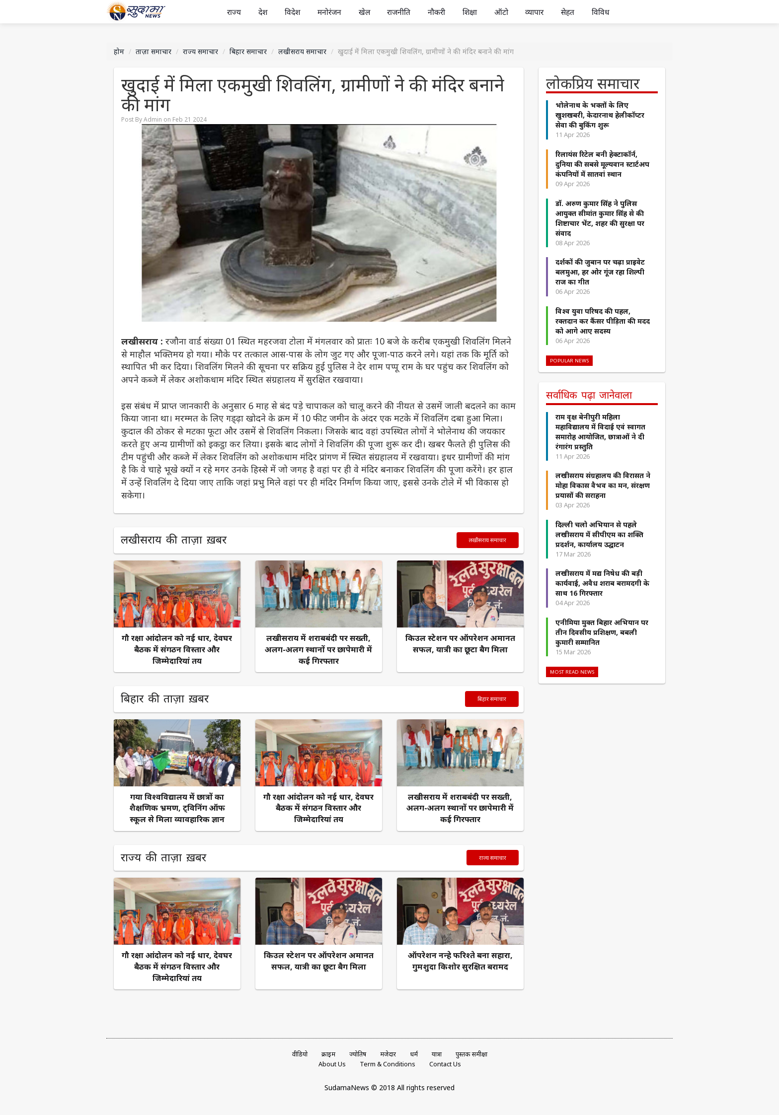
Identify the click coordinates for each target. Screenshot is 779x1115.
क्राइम (328, 1054)
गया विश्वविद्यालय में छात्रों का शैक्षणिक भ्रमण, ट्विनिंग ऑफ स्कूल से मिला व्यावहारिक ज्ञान (177, 808)
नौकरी (436, 12)
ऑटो (501, 12)
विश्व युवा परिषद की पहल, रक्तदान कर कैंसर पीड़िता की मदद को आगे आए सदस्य (602, 320)
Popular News (569, 360)
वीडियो (300, 1054)
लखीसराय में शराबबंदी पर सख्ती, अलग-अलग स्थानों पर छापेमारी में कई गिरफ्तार (318, 649)
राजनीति (398, 12)
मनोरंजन (329, 12)
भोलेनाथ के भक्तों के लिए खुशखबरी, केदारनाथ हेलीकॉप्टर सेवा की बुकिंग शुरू (599, 115)
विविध (600, 12)
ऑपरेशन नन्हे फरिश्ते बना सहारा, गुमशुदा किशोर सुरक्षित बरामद (460, 961)
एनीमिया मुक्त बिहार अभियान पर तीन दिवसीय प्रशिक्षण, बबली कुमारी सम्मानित (601, 632)
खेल (364, 12)
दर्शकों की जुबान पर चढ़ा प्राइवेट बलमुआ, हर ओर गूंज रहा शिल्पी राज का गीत (600, 271)
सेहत (567, 12)
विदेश (292, 12)
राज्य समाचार (200, 51)
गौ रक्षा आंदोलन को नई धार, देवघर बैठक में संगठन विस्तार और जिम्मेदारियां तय (177, 649)
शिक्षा (470, 12)
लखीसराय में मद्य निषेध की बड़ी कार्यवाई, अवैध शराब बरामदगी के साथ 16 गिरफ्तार (602, 583)
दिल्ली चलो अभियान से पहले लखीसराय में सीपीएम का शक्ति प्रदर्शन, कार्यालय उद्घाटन (599, 534)
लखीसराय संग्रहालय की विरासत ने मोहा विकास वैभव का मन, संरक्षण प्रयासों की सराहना (602, 485)
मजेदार (388, 1054)
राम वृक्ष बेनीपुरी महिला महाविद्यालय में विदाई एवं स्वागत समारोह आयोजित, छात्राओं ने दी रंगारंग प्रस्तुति (600, 431)
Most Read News (572, 672)
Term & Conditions (387, 1064)
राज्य (234, 12)
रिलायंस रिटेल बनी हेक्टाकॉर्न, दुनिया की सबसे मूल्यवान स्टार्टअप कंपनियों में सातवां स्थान (602, 164)
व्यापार (534, 12)
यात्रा (437, 1054)
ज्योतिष (357, 1054)
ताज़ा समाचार (153, 51)
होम (119, 51)
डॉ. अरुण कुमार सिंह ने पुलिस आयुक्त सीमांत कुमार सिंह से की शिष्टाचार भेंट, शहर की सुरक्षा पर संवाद (599, 217)
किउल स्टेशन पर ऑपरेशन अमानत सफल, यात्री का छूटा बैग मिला (460, 643)
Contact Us (445, 1064)
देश (262, 12)
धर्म (414, 1054)
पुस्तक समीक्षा (471, 1054)
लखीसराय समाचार (302, 51)
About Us (332, 1064)
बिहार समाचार (248, 51)
